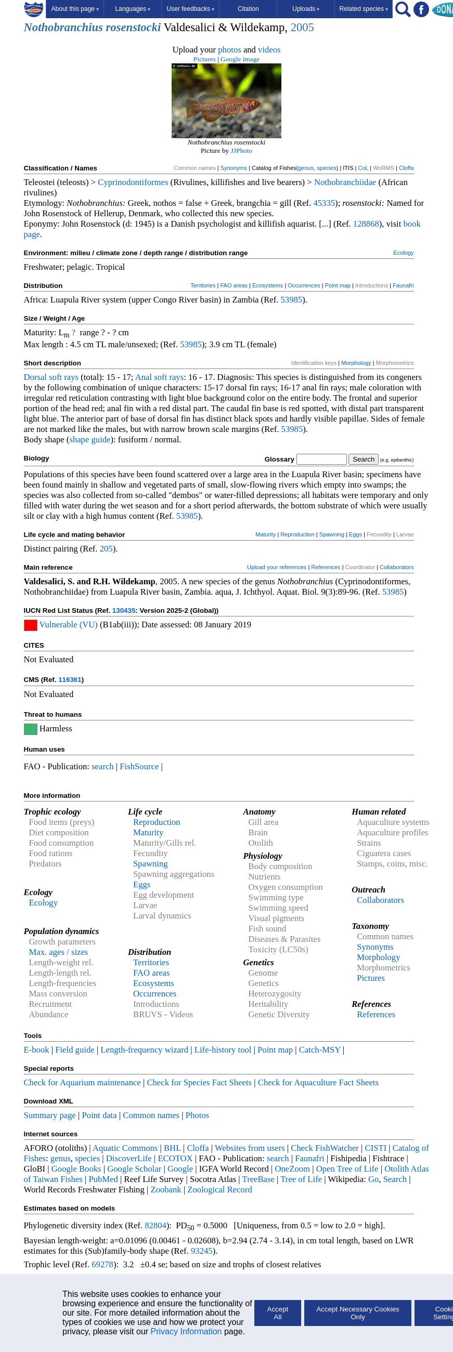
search (103, 766)
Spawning (331, 534)
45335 (324, 203)
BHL (172, 1148)
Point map (338, 285)
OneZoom (292, 1169)
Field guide (74, 1050)
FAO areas (234, 285)
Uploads (305, 8)
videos (269, 50)
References (325, 567)
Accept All (278, 1313)
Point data (99, 1115)
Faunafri (403, 285)
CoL (363, 168)
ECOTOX (175, 1158)
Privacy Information (186, 1331)
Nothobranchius (63, 27)
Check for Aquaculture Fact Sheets (318, 1082)
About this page (75, 8)
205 (106, 549)
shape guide (89, 439)
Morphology (356, 363)
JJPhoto (241, 150)
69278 (102, 1264)
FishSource (139, 766)
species (326, 168)
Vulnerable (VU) (69, 624)
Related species (364, 8)
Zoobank (165, 1190)
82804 (155, 1225)
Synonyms (234, 168)
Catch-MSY (320, 1050)
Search (395, 1179)
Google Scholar (134, 1169)
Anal (143, 377)
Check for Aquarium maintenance (82, 1082)
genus (306, 168)
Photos (197, 1115)
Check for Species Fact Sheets (199, 1082)
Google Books (76, 1169)
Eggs (355, 534)
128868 (366, 224)
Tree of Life (301, 1179)
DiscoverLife (129, 1158)
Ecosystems (267, 285)
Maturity (265, 534)
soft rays (64, 377)
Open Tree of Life (347, 1169)
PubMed (103, 1179)
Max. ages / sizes (58, 952)
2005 (302, 27)
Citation (248, 8)
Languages (132, 8)
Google (180, 1169)
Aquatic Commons (125, 1148)
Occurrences (304, 285)
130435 (123, 610)
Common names (151, 1115)
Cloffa (406, 168)
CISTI (376, 1148)
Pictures (204, 59)
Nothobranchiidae (345, 182)
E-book (36, 1050)
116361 (69, 680)
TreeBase (258, 1179)
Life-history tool (223, 1050)
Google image (240, 59)
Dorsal (35, 377)
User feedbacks (190, 8)
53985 (292, 300)
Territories (202, 285)
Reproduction (297, 534)
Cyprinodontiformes (133, 182)
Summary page (50, 1115)
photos (229, 50)
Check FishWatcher (325, 1148)
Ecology (403, 253)
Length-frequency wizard (144, 1050)
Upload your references (276, 567)
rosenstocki (133, 27)
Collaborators (396, 567)
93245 (202, 1251)
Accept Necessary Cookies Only (357, 1313)
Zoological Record (219, 1190)
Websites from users (250, 1148)
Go (373, 1179)
